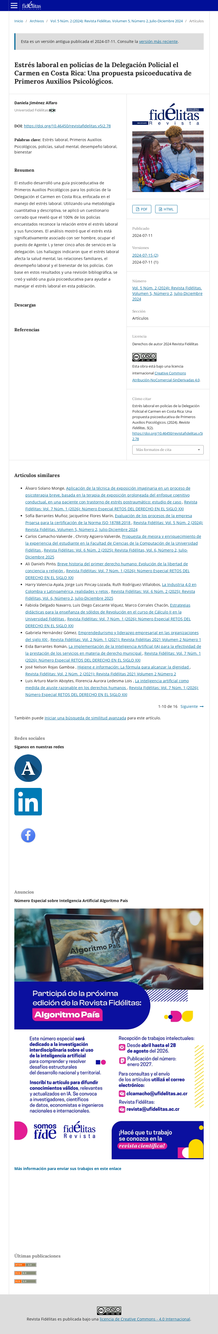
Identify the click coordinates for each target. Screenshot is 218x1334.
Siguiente (189, 706)
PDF (143, 209)
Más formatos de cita (153, 449)
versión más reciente (158, 41)
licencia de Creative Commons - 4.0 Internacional (145, 1319)
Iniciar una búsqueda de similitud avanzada (85, 718)
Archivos (37, 20)
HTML (168, 209)
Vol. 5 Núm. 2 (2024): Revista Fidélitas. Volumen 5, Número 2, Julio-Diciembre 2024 (116, 20)
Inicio (18, 20)
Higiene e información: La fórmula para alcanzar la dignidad (133, 667)
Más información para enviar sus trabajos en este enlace (67, 1168)
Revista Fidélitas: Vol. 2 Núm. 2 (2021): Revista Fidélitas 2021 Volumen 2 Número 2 (100, 673)
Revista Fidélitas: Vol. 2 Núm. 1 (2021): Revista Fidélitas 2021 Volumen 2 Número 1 (125, 639)
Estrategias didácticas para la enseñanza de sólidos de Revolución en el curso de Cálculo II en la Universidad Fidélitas (107, 611)
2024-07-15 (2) (145, 255)
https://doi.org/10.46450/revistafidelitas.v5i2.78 (67, 125)
